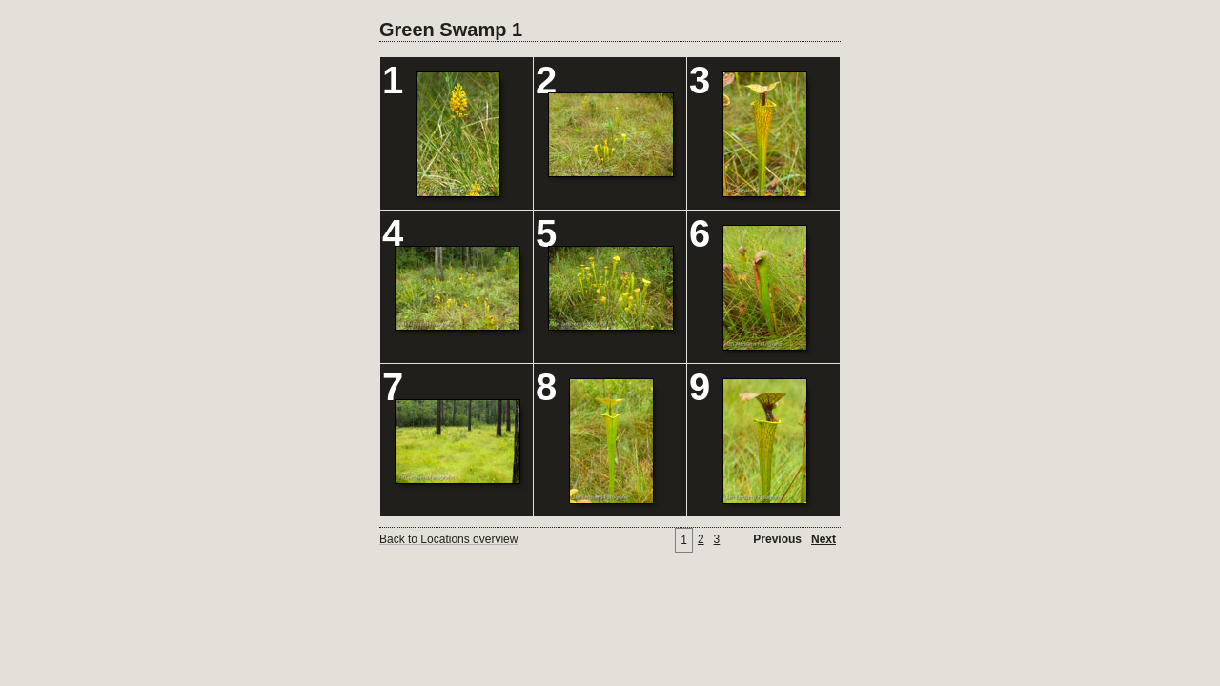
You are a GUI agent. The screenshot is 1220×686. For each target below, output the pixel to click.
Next (823, 539)
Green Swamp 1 (450, 29)
